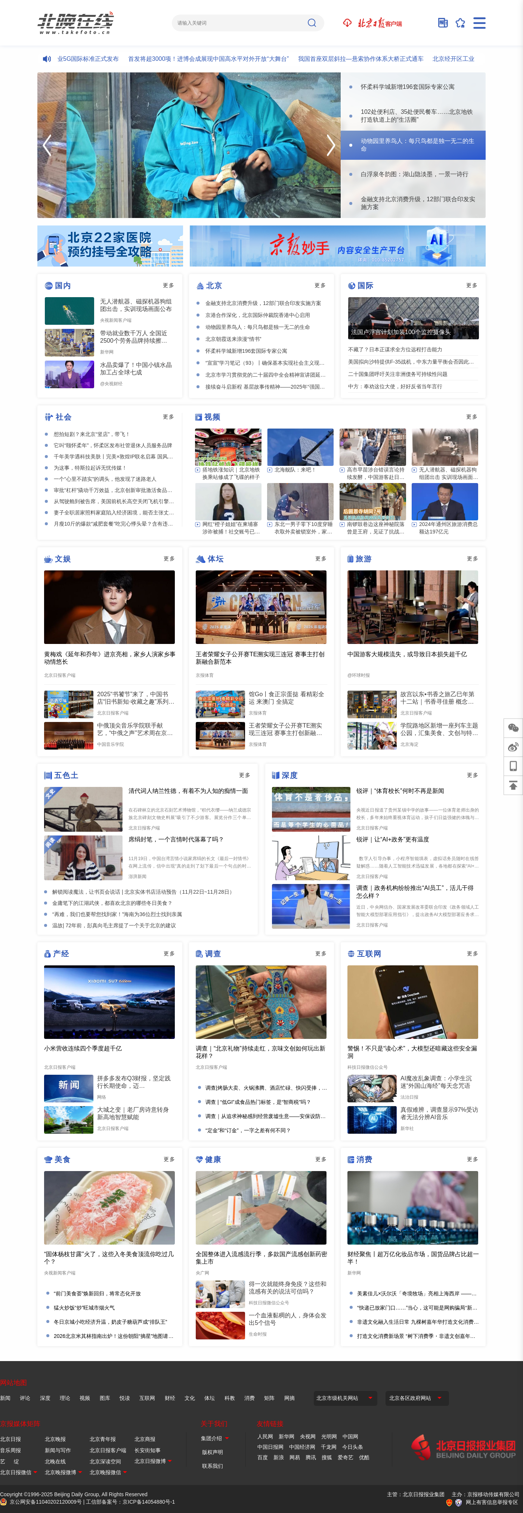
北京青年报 (103, 1439)
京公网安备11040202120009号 (46, 1502)
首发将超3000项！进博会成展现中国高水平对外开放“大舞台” (212, 59)
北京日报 (10, 1439)
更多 (169, 285)
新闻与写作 (58, 1450)
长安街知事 (147, 1450)
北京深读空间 (105, 1461)
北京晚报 (55, 1439)
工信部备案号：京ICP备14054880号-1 (130, 1502)
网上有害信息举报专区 (492, 1502)
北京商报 (144, 1439)
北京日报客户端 (108, 1450)
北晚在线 (55, 1461)
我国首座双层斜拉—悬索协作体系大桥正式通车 (364, 59)
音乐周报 (10, 1450)
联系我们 (212, 1466)
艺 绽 (9, 1461)
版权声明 (212, 1452)
